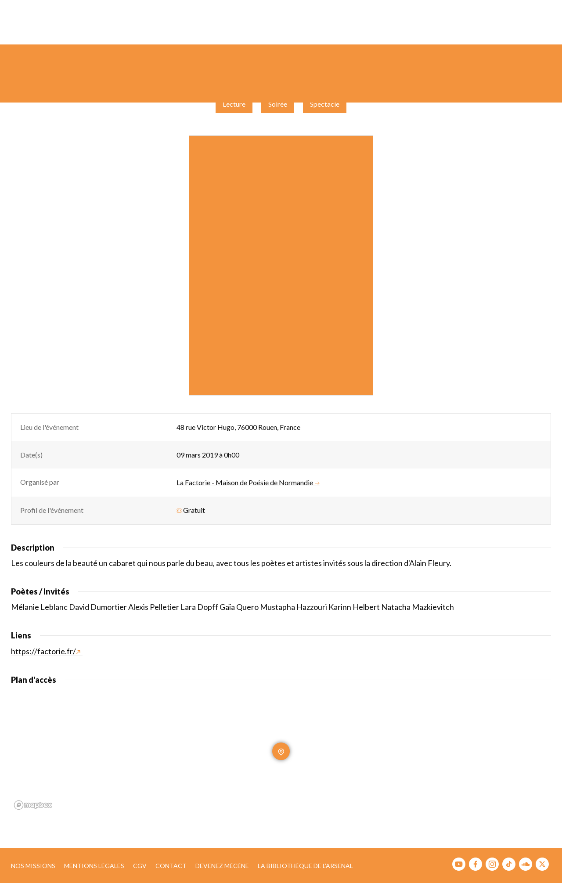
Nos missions (33, 865)
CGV (140, 865)
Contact (171, 865)
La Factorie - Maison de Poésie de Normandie (248, 482)
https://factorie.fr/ (45, 651)
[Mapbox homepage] (33, 805)
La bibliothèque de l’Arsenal (305, 865)
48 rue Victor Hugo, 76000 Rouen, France (238, 427)
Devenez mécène (222, 865)
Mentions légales (94, 865)
